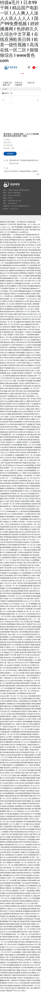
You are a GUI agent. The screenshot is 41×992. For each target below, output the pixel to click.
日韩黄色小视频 (29, 419)
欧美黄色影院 (21, 860)
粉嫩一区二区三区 (29, 547)
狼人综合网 (11, 821)
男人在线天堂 (24, 965)
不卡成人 (26, 491)
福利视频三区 (26, 857)
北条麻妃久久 (10, 442)
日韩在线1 (30, 860)
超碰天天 (35, 562)
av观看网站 (21, 355)
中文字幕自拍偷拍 (12, 273)
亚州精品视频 (35, 596)
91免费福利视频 (22, 568)
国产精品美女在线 (33, 803)
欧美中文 (32, 314)
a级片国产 (30, 598)
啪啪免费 (32, 855)
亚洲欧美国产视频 (20, 463)
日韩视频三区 (8, 885)
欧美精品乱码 (16, 711)
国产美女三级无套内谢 (23, 627)
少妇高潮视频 (19, 878)
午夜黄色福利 (19, 686)
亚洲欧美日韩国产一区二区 (30, 985)
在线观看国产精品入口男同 (20, 483)
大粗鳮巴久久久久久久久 (19, 798)
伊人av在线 (7, 857)
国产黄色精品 (34, 555)
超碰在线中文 (8, 706)
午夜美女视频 (8, 955)
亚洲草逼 (11, 365)
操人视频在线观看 (27, 755)
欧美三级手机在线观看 (24, 875)
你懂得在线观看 (24, 293)
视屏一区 (3, 665)
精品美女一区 (26, 442)
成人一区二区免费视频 (29, 604)
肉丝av (12, 406)
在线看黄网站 (18, 422)
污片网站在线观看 (23, 552)
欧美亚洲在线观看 (16, 424)
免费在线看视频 (35, 276)
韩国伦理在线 (16, 975)
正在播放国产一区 (29, 373)
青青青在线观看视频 (12, 386)
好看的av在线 (19, 624)
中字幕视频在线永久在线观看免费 (11, 788)
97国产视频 (12, 921)
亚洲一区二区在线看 (9, 880)
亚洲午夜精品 (6, 237)
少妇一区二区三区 (30, 570)
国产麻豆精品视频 (10, 978)
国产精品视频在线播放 (11, 965)
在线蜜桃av (19, 821)
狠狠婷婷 (22, 404)
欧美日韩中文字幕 (33, 457)
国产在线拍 (24, 737)
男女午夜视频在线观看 (23, 734)
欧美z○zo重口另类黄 (30, 932)
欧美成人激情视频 (33, 304)
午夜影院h (24, 319)
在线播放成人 (10, 281)
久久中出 (36, 785)
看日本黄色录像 (28, 270)
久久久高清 (27, 345)
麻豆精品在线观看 (17, 591)
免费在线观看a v (5, 673)
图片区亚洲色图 (32, 955)
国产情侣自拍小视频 (11, 250)
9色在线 (15, 265)
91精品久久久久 (34, 832)
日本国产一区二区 (28, 237)
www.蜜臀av (32, 973)
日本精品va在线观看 (7, 806)
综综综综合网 (15, 370)
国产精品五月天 (13, 481)
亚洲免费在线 (30, 780)
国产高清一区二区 (23, 247)
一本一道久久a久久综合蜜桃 (25, 696)
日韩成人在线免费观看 (23, 516)
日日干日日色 (21, 260)
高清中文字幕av (26, 711)
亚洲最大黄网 (18, 401)
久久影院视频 (30, 839)
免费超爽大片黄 (21, 616)
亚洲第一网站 (11, 803)
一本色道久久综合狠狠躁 (32, 332)
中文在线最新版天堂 (31, 429)
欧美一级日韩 (17, 583)
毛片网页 (5, 242)
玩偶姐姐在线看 (11, 552)
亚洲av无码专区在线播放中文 (25, 365)
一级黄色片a (14, 980)
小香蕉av (20, 470)
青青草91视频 (29, 645)
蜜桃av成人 (4, 619)
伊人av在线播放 (29, 493)
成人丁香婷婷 (13, 506)
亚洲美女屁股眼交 (6, 949)
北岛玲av (8, 890)
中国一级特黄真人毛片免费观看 (24, 885)
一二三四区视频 (13, 478)
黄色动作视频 (21, 650)
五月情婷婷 (22, 534)
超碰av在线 (30, 409)
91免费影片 (9, 862)
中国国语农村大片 (20, 301)
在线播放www (12, 396)
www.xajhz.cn (12, 203)
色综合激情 (30, 406)
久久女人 (16, 983)
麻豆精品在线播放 (30, 550)
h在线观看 (21, 265)
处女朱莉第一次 (27, 283)
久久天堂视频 (21, 716)
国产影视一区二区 (25, 678)
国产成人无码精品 (16, 745)
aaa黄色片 (23, 906)
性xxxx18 (30, 534)
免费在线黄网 (18, 865)
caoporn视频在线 (26, 324)
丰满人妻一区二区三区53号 (24, 581)
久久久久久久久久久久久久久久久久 (26, 317)
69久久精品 (11, 519)
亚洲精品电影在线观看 (28, 909)
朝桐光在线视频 (7, 739)
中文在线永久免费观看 (24, 347)
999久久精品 (11, 616)
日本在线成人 (16, 604)
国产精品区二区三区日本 (12, 868)
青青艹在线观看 (13, 737)
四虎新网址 (19, 903)
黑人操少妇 (22, 411)
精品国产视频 (11, 839)
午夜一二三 (32, 619)
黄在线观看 (29, 783)
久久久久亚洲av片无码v (12, 452)
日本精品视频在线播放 (23, 704)
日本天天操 (4, 988)
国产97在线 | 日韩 (34, 719)
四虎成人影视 (25, 452)
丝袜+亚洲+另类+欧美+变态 (17, 391)
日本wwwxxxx (18, 662)
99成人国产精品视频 (14, 642)
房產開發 (18, 85)
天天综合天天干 (5, 711)
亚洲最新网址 (8, 742)
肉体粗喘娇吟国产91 (9, 719)
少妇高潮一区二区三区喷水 (11, 504)
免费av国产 (7, 975)
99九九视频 (6, 837)
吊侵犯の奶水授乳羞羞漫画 (16, 714)
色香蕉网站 (35, 516)
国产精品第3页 (17, 450)
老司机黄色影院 (15, 245)
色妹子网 (16, 560)
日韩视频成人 (11, 258)
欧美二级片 (7, 634)
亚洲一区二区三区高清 (11, 324)
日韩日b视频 (33, 724)
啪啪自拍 (7, 342)
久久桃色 (3, 519)
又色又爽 (23, 665)
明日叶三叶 (11, 645)
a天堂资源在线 (28, 919)
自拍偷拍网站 (4, 527)
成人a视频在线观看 (34, 937)
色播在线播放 (23, 337)
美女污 (7, 762)
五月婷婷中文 (30, 714)
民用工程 (18, 83)
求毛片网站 (36, 698)
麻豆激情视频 (15, 762)
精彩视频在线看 (16, 491)
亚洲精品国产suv (32, 506)
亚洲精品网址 (11, 693)
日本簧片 (20, 978)
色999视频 (12, 240)
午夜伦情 (36, 363)
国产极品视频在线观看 (25, 255)
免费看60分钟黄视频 (15, 270)
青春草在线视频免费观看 (31, 511)
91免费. (4, 481)
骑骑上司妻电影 (17, 611)
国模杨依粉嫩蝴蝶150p (21, 706)
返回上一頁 (7, 93)
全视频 (38, 970)
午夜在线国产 (26, 427)
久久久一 (21, 550)
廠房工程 (6, 85)
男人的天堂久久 (26, 962)
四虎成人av (14, 293)
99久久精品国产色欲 (28, 327)
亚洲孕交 (13, 562)
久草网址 (37, 637)
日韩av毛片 (4, 347)
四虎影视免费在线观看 (11, 437)
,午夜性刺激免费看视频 (22, 793)
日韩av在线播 (13, 337)
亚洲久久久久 (4, 870)
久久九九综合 (10, 304)
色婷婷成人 (20, 811)
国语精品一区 (30, 475)
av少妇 (13, 568)
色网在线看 (36, 442)
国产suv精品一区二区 (7, 598)
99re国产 (23, 791)
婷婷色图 (13, 698)
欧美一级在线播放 (17, 332)
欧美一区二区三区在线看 (20, 634)
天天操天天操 (21, 286)
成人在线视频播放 (6, 440)
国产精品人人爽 (31, 816)
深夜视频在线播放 (33, 334)
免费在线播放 (6, 765)
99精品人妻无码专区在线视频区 (24, 829)
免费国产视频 (15, 327)
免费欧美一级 (10, 888)
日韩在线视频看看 (30, 470)
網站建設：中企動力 (9, 208)
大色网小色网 (26, 952)
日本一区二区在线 (30, 691)
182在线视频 (32, 250)
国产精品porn (10, 465)
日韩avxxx (25, 314)
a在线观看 (18, 806)
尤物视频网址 (33, 742)
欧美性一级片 (18, 691)
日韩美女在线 (29, 488)
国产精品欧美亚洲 (23, 921)
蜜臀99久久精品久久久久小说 (10, 909)
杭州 (16, 208)
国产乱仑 (7, 370)
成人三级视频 (20, 780)
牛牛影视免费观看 (11, 473)
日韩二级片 (22, 396)
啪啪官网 (5, 901)
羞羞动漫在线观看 (11, 383)
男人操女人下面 (21, 916)
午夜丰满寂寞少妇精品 (11, 388)
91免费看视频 (14, 732)
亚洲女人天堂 (26, 329)
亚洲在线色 (31, 614)
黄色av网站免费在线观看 (20, 683)
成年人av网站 (4, 562)
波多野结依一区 (27, 785)
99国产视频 (4, 629)
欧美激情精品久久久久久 (28, 527)
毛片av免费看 (8, 401)
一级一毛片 (37, 524)
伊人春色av (17, 896)
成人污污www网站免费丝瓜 (13, 932)
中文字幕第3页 (12, 355)
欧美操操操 (6, 332)
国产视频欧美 (16, 319)
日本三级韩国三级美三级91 (20, 773)
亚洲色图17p (19, 645)
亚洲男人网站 (10, 903)
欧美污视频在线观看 (30, 450)
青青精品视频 (26, 698)
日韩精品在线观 (28, 414)
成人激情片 (6, 591)
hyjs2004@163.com (14, 201)
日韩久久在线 (34, 868)
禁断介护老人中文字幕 (23, 281)
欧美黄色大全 (11, 260)
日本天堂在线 (8, 317)
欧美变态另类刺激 (21, 752)
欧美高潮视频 (18, 429)
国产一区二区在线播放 (16, 434)
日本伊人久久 (26, 898)
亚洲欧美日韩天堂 (14, 532)
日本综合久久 (34, 914)
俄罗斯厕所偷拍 (18, 893)
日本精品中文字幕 (11, 529)
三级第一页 (7, 417)
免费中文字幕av (7, 301)
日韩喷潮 (31, 737)
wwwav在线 (36, 358)
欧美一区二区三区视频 (27, 340)
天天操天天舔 (24, 560)
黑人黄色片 (33, 788)
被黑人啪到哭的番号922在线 (16, 850)
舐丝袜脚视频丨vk (17, 883)
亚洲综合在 (6, 327)
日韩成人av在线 (5, 755)
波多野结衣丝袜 (5, 939)
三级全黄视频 (23, 632)
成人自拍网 (32, 529)
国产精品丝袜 (13, 901)
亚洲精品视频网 (7, 419)
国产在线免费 (13, 534)
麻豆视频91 (4, 639)
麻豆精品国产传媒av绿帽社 (19, 870)
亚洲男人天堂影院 (18, 522)
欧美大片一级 (6, 276)
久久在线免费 (6, 683)
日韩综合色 (9, 621)
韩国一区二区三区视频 (20, 747)
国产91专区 (18, 575)
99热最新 (34, 883)
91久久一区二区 (7, 865)
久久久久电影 (6, 611)
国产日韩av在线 (25, 386)
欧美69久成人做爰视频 (24, 240)
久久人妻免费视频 (24, 573)
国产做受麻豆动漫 (16, 834)
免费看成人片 (26, 575)
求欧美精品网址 (16, 837)
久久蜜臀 (27, 401)
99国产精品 (17, 757)
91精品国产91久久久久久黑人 (15, 990)
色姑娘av (26, 542)
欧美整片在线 (16, 857)
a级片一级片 (6, 609)
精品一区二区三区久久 (19, 614)
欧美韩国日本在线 (33, 791)
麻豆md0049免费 (31, 686)
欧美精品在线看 (29, 496)
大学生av (25, 855)
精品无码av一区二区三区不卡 (19, 242)
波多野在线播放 (12, 411)
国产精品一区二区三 (20, 937)
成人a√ (13, 875)
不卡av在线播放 (15, 952)
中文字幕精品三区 (6, 652)
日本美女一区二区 (11, 586)
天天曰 (19, 698)
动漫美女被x (13, 629)
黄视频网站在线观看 (30, 911)
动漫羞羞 (16, 819)
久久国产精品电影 (16, 345)
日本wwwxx (19, 465)
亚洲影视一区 (31, 411)
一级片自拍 (30, 306)
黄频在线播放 (23, 670)
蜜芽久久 (10, 691)
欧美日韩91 (34, 634)
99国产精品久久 (27, 363)
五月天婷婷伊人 (27, 806)
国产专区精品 (34, 552)
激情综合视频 (6, 970)
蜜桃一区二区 (26, 934)
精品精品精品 (34, 732)
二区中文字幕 (8, 524)
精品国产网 (9, 463)
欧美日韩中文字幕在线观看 (30, 947)
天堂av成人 (24, 970)
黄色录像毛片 (35, 675)
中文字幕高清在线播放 (10, 668)
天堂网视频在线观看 (25, 586)
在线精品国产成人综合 (16, 675)
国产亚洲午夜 (10, 581)
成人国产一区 (10, 878)
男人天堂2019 (8, 429)
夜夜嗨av (3, 545)
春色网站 (27, 322)
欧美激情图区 (26, 504)
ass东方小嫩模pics (24, 557)
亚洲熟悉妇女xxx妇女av (26, 944)
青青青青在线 (14, 914)
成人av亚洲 (35, 565)
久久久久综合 (29, 811)
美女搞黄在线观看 (10, 247)
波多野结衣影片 (16, 547)
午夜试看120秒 (22, 258)
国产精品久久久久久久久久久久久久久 (25, 768)
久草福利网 (25, 868)
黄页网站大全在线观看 (25, 629)
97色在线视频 (35, 980)
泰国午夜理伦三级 (27, 370)
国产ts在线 (33, 870)
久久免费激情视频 (30, 468)
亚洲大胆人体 (14, 527)
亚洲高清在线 (35, 983)
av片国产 (14, 944)
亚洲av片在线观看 (15, 358)
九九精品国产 (4, 345)
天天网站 (27, 621)
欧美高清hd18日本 (8, 311)
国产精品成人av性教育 (23, 960)
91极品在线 (14, 632)
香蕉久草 (24, 245)
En (37, 67)
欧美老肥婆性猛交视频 (17, 847)
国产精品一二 (16, 427)
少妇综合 (34, 960)
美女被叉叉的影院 (34, 906)
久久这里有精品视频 (15, 637)
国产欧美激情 (23, 537)
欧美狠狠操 (22, 506)
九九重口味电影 (25, 606)
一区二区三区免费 (18, 673)
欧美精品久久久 (22, 719)
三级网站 (18, 442)
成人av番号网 (26, 532)
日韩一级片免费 (31, 988)
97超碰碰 (7, 368)
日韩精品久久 (6, 522)
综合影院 (27, 883)
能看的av (10, 306)
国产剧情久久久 (33, 670)
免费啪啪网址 (21, 457)
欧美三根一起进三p (6, 662)
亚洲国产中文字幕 (10, 655)
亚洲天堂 (34, 401)
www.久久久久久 (28, 601)
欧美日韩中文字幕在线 (17, 578)
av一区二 (33, 247)
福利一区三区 (10, 696)
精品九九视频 (11, 729)
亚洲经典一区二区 (14, 288)
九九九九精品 (11, 775)
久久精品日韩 (31, 460)
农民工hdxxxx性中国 (12, 606)
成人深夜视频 (32, 701)
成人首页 (14, 939)
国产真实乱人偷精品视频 (18, 701)
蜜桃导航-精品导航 (14, 801)
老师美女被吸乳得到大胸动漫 (15, 376)
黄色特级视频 (36, 342)
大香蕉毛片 (11, 253)
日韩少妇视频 (21, 803)
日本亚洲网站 (16, 237)
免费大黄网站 (31, 924)
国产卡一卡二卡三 (6, 560)
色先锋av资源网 (16, 514)
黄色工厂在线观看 (32, 404)
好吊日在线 (12, 460)
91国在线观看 (20, 253)
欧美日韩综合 (19, 783)
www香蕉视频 (29, 465)
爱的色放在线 (19, 957)
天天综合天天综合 (10, 457)
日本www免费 (5, 701)
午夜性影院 (12, 347)
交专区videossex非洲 (29, 739)
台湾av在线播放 (32, 473)
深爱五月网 (17, 314)
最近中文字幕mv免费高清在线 (17, 486)
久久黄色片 (33, 688)
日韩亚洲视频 (19, 352)
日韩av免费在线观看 (30, 583)
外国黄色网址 (28, 978)
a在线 (31, 647)
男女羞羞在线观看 (8, 752)
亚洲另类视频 (34, 437)
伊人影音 (32, 970)
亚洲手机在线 (23, 250)
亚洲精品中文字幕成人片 (17, 639)
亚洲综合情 (35, 253)
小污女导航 (7, 747)
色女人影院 (27, 865)
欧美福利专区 (31, 850)
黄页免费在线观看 (29, 778)
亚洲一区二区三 (27, 826)
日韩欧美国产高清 (24, 565)
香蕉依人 (11, 783)
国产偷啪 (23, 924)
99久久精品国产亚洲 (31, 360)
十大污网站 (27, 514)
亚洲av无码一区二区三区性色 (26, 311)
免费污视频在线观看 (9, 860)
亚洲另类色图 (24, 732)
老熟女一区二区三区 (30, 445)
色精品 (28, 847)
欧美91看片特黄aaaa (18, 399)
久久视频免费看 (18, 455)
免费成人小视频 (10, 716)
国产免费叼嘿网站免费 (24, 796)
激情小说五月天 (5, 491)
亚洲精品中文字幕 (6, 983)
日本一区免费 (18, 419)
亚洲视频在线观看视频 (24, 447)
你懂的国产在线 (20, 304)
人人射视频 (4, 460)
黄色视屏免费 (23, 647)
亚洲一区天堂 (23, 498)
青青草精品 (23, 481)
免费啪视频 (11, 624)
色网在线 (16, 350)
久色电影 (16, 652)
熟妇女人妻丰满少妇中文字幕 (21, 342)
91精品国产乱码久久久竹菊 (11, 785)
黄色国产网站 (29, 383)
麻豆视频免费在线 (28, 642)
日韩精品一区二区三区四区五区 (24, 862)
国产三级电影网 (26, 609)
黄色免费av (30, 396)
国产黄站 (21, 942)
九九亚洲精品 (26, 358)
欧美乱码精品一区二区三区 (9, 299)
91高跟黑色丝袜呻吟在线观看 (10, 973)
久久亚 (16, 760)
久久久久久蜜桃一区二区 (16, 824)
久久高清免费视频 (16, 445)
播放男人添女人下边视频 (20, 276)
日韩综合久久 (29, 352)
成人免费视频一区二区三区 (29, 388)
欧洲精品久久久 (32, 432)
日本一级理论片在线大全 (19, 724)
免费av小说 (30, 355)
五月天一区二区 (29, 455)
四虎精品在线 (14, 906)
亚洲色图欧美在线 (34, 616)
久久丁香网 (22, 473)
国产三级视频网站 (23, 555)
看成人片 (5, 675)
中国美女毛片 (17, 540)
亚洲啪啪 (8, 309)
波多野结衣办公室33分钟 (17, 432)
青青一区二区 (32, 481)
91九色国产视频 (22, 750)
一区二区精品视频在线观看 (9, 263)
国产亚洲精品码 (24, 263)
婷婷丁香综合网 (5, 568)
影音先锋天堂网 (17, 309)
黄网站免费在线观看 (12, 924)
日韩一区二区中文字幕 (7, 360)
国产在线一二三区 (17, 278)
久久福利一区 (21, 460)
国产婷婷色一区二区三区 (26, 545)
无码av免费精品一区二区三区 (14, 770)
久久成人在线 (23, 760)
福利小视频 (30, 949)
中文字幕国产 (17, 721)
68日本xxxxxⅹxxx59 (14, 363)
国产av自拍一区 (7, 896)
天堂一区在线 (31, 399)
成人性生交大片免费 (17, 570)
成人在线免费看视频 (7, 793)
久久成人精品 (13, 619)
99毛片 (27, 253)
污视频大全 (24, 852)
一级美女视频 (23, 529)
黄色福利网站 (16, 755)
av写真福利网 (31, 880)
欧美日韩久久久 (5, 514)
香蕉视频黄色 (10, 516)
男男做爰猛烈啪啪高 (11, 537)
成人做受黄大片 (34, 798)
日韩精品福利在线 (10, 796)
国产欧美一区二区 (34, 752)
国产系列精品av (20, 406)
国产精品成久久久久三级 (15, 268)
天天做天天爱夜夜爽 (15, 911)
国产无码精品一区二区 (20, 688)
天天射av (5, 358)
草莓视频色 (6, 875)
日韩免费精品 (21, 693)
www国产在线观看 (13, 665)
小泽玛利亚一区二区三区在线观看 (18, 596)
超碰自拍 (7, 293)
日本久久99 (34, 965)
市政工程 (30, 83)
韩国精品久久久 (20, 888)
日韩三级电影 (29, 957)
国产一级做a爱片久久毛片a (9, 678)
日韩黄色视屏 (24, 501)
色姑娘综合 (17, 985)
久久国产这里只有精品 (11, 501)
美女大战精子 (14, 791)
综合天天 (3, 306)
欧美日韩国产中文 (33, 650)
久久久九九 (24, 742)
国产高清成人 (13, 670)
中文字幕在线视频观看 (13, 588)
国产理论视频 (29, 770)
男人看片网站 (29, 434)
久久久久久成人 (28, 309)
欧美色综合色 (20, 816)
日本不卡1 (5, 340)
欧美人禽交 (20, 378)
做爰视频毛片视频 (34, 296)
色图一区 (16, 381)
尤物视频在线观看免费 (14, 601)
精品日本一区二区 (16, 726)
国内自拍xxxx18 (7, 760)
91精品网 (33, 683)
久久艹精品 (29, 765)
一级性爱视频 (14, 340)
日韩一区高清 (10, 957)
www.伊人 (21, 409)
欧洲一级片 (14, 409)
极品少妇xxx (30, 824)
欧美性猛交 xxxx (20, 598)
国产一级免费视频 (22, 519)
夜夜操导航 (19, 496)
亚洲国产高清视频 (26, 381)
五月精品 (7, 647)
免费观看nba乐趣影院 (26, 273)
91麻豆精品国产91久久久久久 (14, 844)
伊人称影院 (18, 855)
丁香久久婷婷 (13, 291)
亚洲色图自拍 (23, 619)
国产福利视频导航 (33, 260)
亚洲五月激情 (29, 673)
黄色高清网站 (26, 801)
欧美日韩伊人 (36, 934)
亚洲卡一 (23, 334)
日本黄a (11, 832)
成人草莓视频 (26, 757)
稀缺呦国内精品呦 (20, 306)
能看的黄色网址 (17, 414)
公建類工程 (7, 83)
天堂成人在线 (27, 834)
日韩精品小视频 (24, 980)
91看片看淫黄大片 (26, 814)
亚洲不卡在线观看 (13, 852)
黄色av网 (17, 742)
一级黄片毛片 (4, 834)
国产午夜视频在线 (10, 650)
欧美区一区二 (16, 934)
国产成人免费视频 (14, 709)
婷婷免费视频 (27, 721)
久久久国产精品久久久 (26, 939)
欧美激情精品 (26, 709)
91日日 (36, 488)
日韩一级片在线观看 (25, 668)
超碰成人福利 (35, 557)
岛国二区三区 (26, 540)
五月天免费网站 (28, 637)
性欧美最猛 (18, 542)
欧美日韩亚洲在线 (10, 929)
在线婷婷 (24, 973)
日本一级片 (28, 278)
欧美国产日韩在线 (16, 778)
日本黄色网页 (8, 575)
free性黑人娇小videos (24, 562)
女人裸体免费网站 (20, 955)
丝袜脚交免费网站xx (26, 901)
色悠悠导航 (34, 706)
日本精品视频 (36, 345)
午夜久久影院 (24, 914)
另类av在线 (4, 801)
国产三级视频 (27, 424)
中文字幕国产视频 (19, 949)
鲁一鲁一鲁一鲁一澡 (31, 611)
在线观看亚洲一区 (13, 660)
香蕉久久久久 (11, 811)
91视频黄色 (29, 878)
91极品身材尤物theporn (29, 288)
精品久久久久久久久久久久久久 (21, 368)
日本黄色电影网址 (28, 967)
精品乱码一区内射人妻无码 (23, 524)
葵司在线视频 (36, 709)
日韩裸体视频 (10, 511)
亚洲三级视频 (21, 880)
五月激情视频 (16, 283)
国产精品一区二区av (17, 493)
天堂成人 (21, 383)
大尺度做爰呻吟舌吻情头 (8, 557)
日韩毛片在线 (24, 509)
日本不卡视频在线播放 (31, 662)
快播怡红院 (20, 322)
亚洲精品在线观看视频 (14, 926)
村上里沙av (33, 319)
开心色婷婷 (7, 283)
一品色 (27, 675)
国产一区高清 (16, 609)
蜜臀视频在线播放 (24, 291)
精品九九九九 (24, 437)
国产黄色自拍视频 (6, 937)
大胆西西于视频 (12, 942)
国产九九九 (14, 565)
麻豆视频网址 (14, 814)
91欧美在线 (21, 839)
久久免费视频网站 (18, 765)
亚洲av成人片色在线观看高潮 (14, 657)
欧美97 (26, 788)
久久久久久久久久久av (13, 947)
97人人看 (19, 511)
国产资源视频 (29, 268)
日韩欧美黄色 (16, 826)
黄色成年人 (7, 768)
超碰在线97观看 (25, 652)
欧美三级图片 (24, 819)
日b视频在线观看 (16, 898)
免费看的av (11, 704)
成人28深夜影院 (7, 855)
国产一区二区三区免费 (24, 729)
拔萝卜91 (8, 540)
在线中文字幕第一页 (11, 498)
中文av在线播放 (12, 573)
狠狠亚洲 (11, 352)
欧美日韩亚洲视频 (16, 919)
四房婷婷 (13, 555)
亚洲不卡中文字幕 (23, 655)
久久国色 (16, 334)
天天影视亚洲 (34, 542)
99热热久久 (32, 245)
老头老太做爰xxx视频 (14, 329)
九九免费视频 (34, 560)
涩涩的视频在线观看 (17, 809)
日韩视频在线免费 (11, 842)
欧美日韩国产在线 (6, 721)
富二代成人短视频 (6, 334)
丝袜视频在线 (11, 750)
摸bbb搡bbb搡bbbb (27, 762)
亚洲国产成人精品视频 (7, 916)
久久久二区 (14, 647)
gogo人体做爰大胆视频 (15, 373)
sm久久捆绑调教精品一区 (18, 296)
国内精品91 (17, 967)
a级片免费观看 (22, 775)
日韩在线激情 (4, 445)
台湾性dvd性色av (29, 422)
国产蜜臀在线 (11, 447)
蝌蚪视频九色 (6, 450)
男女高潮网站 (11, 286)
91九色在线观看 (31, 265)
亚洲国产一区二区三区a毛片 (13, 468)
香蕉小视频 (20, 360)
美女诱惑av (30, 376)
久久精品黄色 (17, 235)
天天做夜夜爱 (6, 826)
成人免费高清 (4, 555)
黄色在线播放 (10, 960)
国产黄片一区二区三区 (7, 734)
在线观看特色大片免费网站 (14, 488)
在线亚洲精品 (10, 627)
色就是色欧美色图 (22, 873)
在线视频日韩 (29, 942)
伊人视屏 (10, 393)
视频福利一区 (16, 890)
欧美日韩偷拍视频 (26, 660)
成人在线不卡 (11, 470)
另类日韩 (32, 760)
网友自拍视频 (8, 829)
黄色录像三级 (29, 809)
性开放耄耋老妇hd (26, 350)
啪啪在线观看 (10, 686)
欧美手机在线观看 (6, 985)
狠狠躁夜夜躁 (6, 265)
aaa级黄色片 (29, 844)
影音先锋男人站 (20, 680)
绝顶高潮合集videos (21, 832)
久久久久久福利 (29, 378)
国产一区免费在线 (19, 440)
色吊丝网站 (4, 365)
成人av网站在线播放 (19, 417)
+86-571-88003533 (14, 193)
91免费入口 (18, 739)
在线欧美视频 (36, 627)
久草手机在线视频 (28, 837)
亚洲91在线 (22, 842)
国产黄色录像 (10, 496)
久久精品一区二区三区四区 (26, 929)
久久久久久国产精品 (31, 903)
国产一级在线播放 (28, 890)
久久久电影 (37, 660)
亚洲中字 (34, 532)
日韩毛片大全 (18, 621)
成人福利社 (6, 773)
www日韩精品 (5, 906)
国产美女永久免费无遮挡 (16, 988)
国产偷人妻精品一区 (18, 475)
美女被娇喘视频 (5, 278)
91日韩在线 (26, 896)
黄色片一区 (4, 337)
